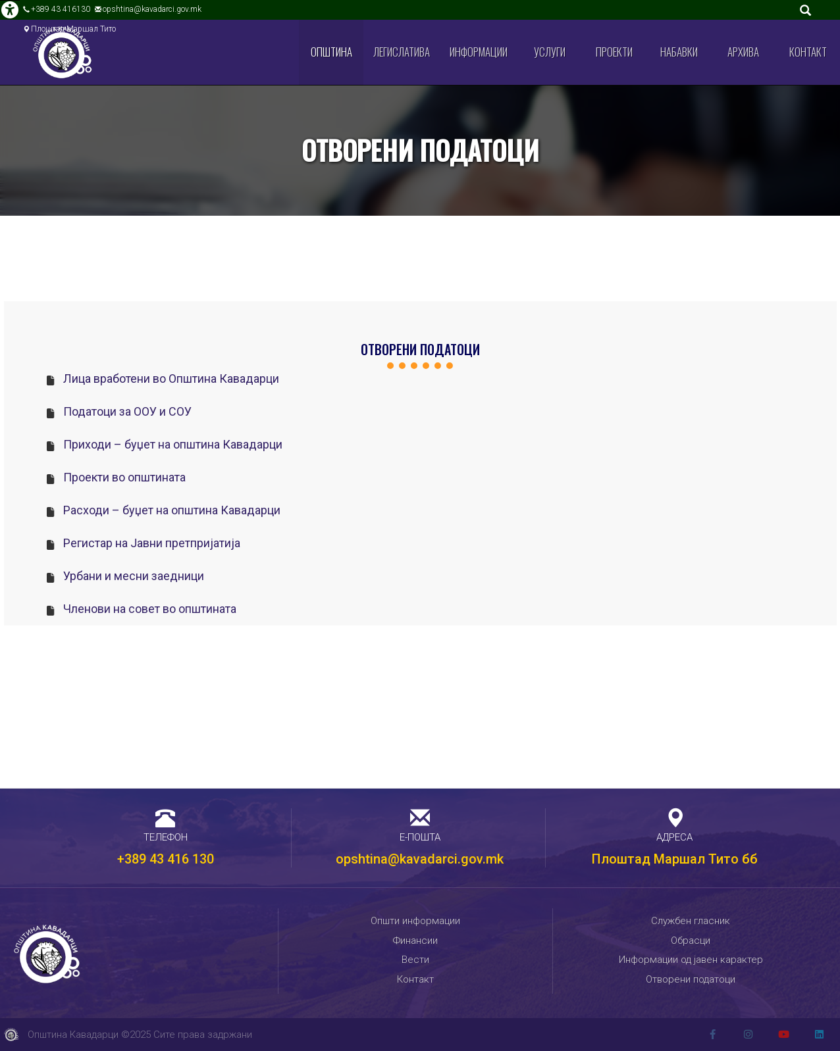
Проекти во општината (124, 477)
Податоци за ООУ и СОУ (127, 411)
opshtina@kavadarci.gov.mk (152, 9)
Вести (415, 959)
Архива (743, 51)
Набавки (679, 51)
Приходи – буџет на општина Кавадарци (172, 444)
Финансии (415, 940)
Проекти (614, 51)
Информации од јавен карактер (691, 959)
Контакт (808, 51)
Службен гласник (690, 921)
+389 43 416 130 (165, 859)
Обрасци (690, 940)
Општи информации (415, 921)
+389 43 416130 (60, 9)
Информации (479, 51)
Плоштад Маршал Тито (73, 29)
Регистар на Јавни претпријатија (151, 543)
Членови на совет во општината (149, 609)
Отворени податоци (690, 979)
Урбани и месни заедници (133, 576)
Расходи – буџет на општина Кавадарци (171, 510)
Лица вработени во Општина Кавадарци (171, 378)
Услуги (549, 51)
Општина (331, 51)
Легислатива (401, 51)
